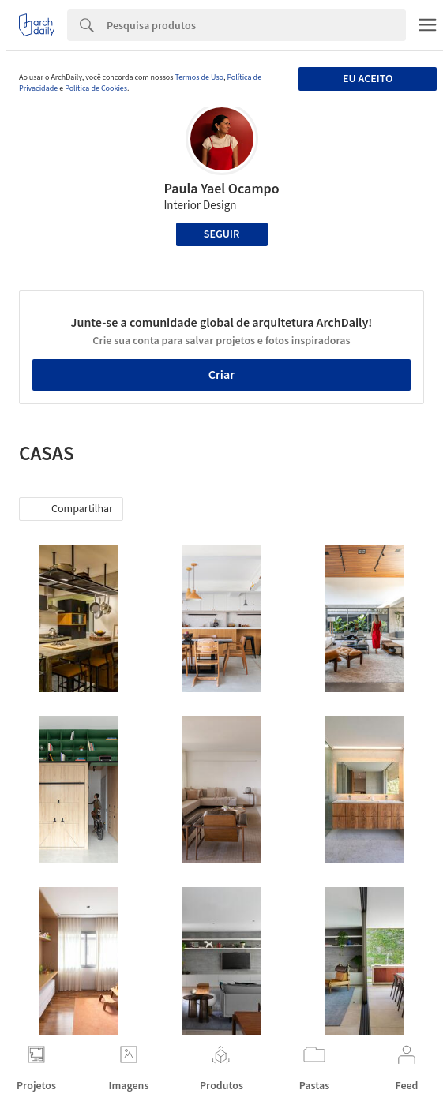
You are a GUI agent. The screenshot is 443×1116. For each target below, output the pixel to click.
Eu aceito (367, 79)
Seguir (221, 234)
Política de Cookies (96, 88)
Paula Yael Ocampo (221, 189)
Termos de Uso (199, 77)
